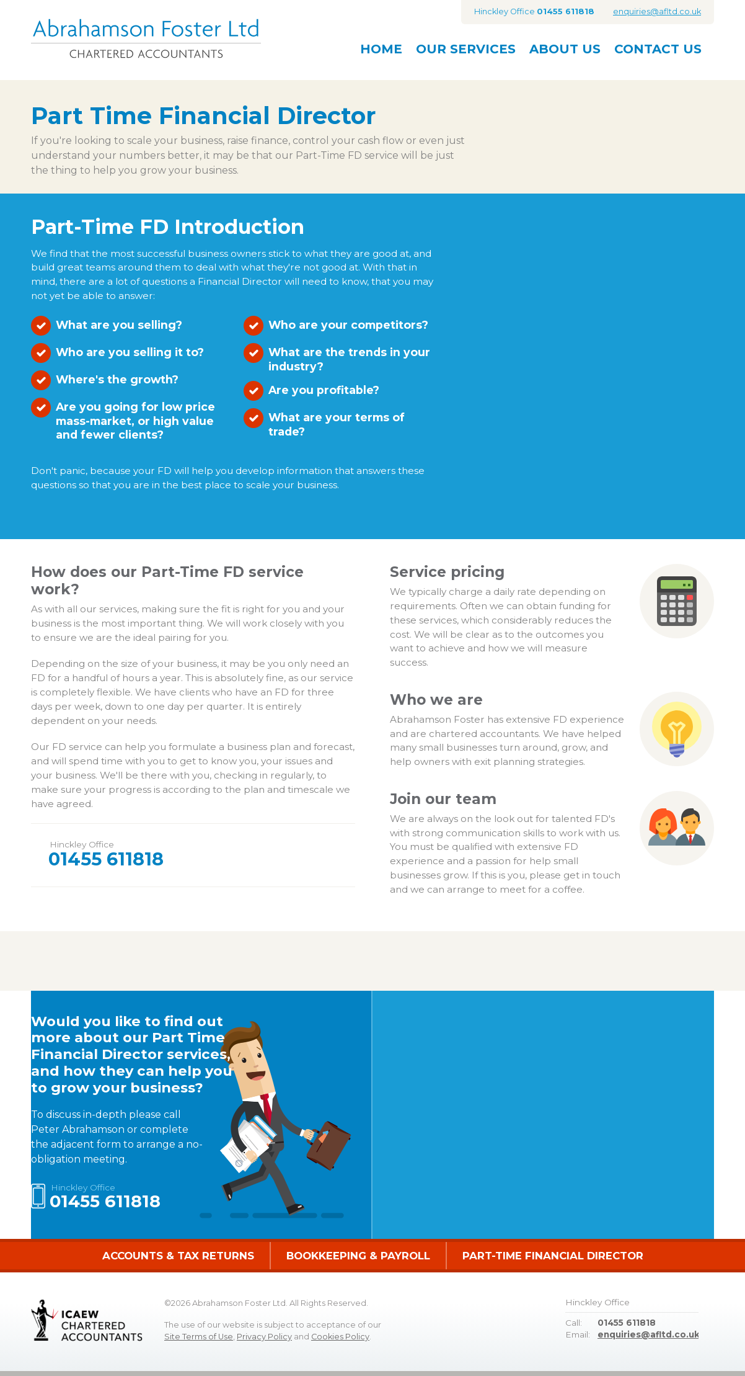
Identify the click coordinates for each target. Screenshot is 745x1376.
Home (381, 49)
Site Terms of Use (198, 1336)
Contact (658, 49)
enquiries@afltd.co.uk (657, 11)
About (565, 49)
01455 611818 (106, 859)
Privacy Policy (264, 1336)
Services (466, 49)
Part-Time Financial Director (552, 1255)
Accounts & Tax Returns (178, 1255)
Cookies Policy (340, 1336)
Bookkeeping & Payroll (358, 1255)
